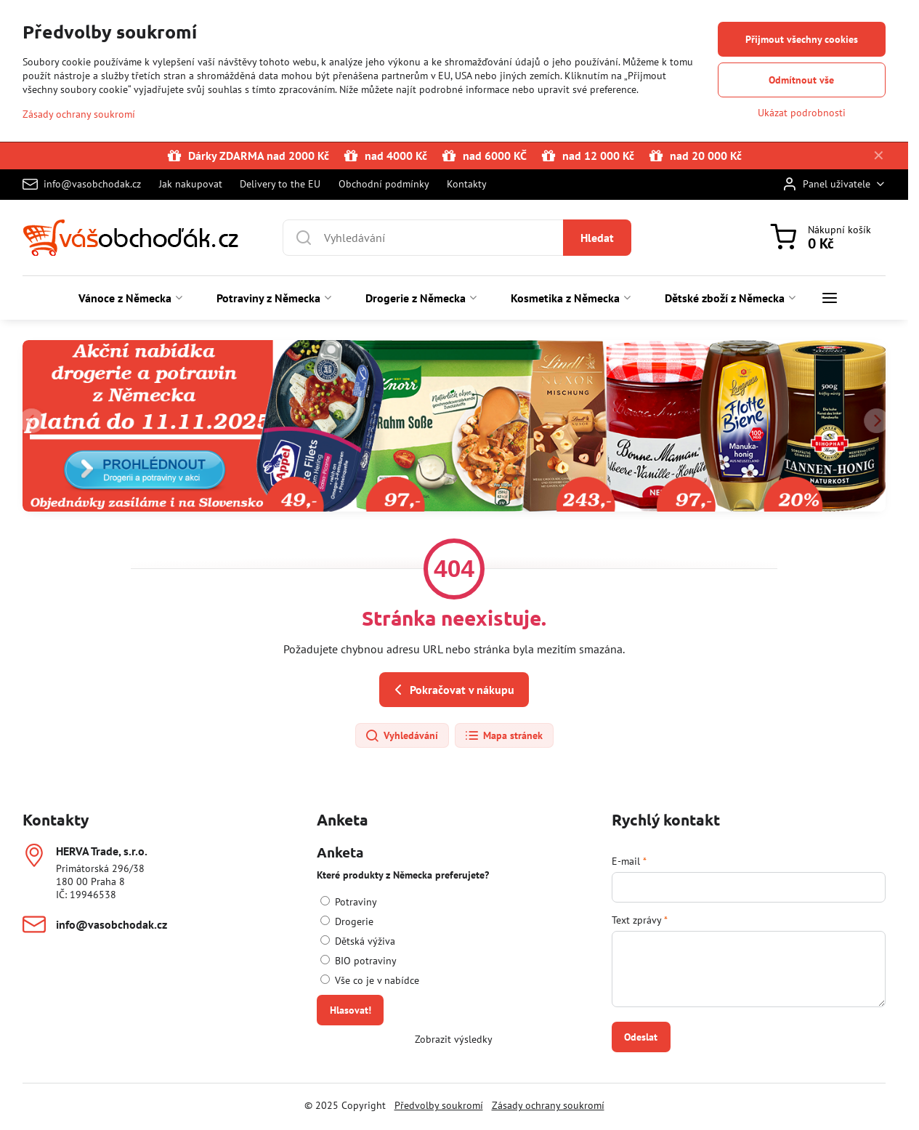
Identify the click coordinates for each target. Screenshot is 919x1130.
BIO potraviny (358, 960)
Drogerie (346, 921)
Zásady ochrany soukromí (548, 1105)
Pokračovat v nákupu (451, 689)
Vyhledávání (401, 736)
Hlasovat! (350, 1010)
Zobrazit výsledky (454, 1039)
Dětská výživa (357, 941)
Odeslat (640, 1037)
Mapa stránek (503, 736)
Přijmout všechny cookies (801, 39)
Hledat (597, 237)
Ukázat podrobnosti (802, 112)
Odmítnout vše (801, 79)
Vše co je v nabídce (369, 980)
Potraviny (348, 901)
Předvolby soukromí (438, 1105)
